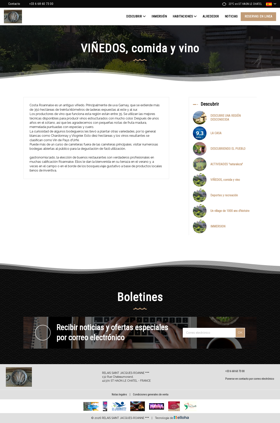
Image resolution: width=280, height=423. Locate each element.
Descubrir (136, 16)
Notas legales (119, 394)
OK (240, 332)
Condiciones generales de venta (150, 394)
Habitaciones (185, 16)
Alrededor (211, 16)
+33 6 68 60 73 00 (233, 371)
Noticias (231, 16)
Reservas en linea (258, 16)
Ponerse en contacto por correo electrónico (247, 379)
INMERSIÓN (159, 16)
